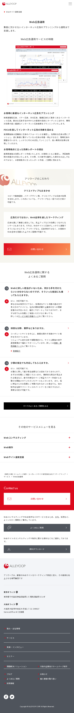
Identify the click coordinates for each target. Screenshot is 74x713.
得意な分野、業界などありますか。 (28, 328)
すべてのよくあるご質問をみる (35, 406)
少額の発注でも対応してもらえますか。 (30, 362)
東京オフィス (9, 592)
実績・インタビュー (15, 647)
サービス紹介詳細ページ (28, 316)
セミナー (10, 656)
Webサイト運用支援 (14, 12)
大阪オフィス (9, 604)
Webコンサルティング (15, 437)
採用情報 (10, 683)
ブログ (9, 674)
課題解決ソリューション (17, 666)
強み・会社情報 (13, 628)
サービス (7, 476)
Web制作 (8, 447)
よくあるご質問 (26, 527)
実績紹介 (16, 351)
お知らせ (43, 674)
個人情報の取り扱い (48, 678)
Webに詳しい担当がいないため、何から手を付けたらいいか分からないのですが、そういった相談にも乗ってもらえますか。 (37, 292)
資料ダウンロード (26, 549)
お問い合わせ (26, 249)
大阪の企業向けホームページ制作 (53, 666)
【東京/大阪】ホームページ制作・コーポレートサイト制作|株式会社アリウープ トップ (35, 474)
